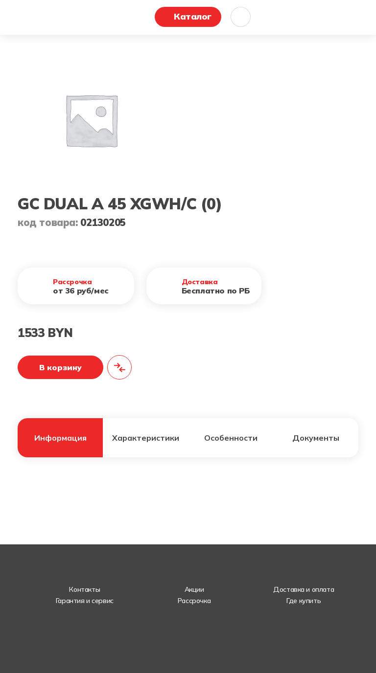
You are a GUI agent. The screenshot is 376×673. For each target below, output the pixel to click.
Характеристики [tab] (145, 438)
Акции (194, 589)
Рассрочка (194, 600)
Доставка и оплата (303, 589)
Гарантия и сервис (85, 600)
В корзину (60, 367)
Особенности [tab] (231, 438)
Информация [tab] (60, 438)
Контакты (84, 589)
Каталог (193, 16)
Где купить (303, 600)
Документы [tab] (315, 438)
